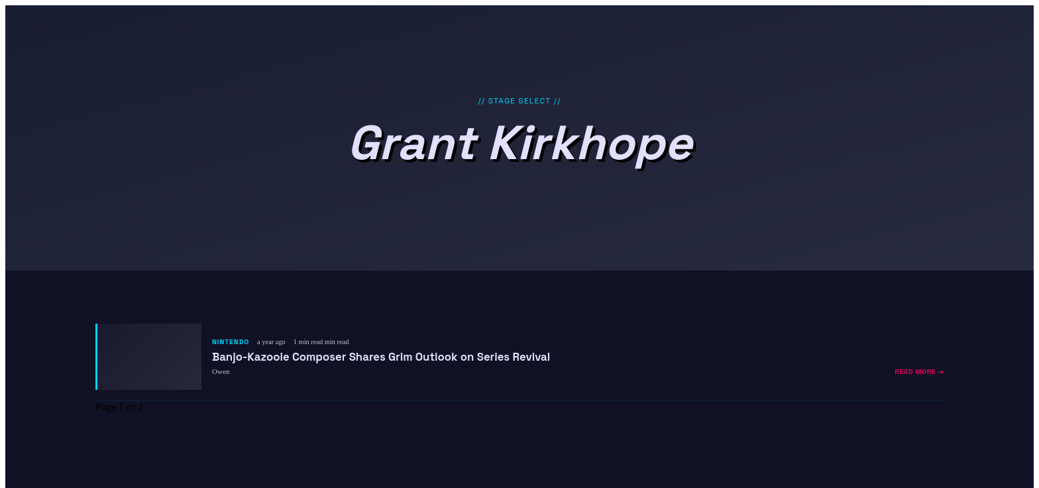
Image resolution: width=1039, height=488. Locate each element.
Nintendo (230, 341)
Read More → (919, 371)
